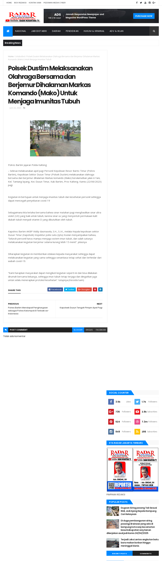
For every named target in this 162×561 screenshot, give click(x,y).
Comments (147, 273)
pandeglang (118, 414)
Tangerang (118, 430)
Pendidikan (72, 31)
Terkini (116, 441)
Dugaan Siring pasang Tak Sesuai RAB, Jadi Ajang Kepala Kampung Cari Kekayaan (141, 228)
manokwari (118, 398)
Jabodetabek (39, 31)
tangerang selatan (122, 436)
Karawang (118, 387)
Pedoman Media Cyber (55, 3)
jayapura (117, 382)
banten (116, 339)
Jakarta (116, 371)
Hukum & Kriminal (94, 31)
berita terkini (119, 361)
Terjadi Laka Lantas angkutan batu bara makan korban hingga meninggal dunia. (141, 262)
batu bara (117, 345)
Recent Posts (122, 273)
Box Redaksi (20, 3)
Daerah (56, 31)
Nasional (20, 31)
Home (9, 3)
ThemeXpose (20, 556)
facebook (99, 330)
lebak (115, 393)
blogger (76, 330)
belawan (117, 355)
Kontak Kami (35, 3)
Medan (116, 404)
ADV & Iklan (117, 31)
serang (116, 420)
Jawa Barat (118, 377)
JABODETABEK (119, 366)
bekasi (116, 350)
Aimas (115, 334)
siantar (116, 425)
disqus (87, 330)
